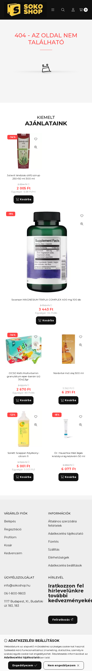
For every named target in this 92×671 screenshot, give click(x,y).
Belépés (10, 521)
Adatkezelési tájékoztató (65, 533)
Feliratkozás (62, 619)
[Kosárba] (46, 320)
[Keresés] (63, 10)
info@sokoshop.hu (17, 585)
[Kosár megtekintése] (83, 10)
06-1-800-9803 (15, 593)
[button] (53, 10)
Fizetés (53, 541)
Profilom (10, 537)
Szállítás (53, 549)
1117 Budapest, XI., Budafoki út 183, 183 (23, 604)
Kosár (8, 545)
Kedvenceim (13, 553)
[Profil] (73, 10)
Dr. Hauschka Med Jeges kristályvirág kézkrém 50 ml (68, 454)
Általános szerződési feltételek (62, 523)
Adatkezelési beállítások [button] (65, 565)
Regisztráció (13, 529)
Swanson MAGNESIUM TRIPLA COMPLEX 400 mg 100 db (46, 299)
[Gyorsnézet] (82, 224)
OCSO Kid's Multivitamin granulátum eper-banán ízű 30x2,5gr (23, 376)
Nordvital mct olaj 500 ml (68, 373)
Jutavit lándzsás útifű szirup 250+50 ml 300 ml (23, 177)
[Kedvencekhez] (82, 216)
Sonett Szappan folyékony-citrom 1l (23, 454)
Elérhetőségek (58, 557)
